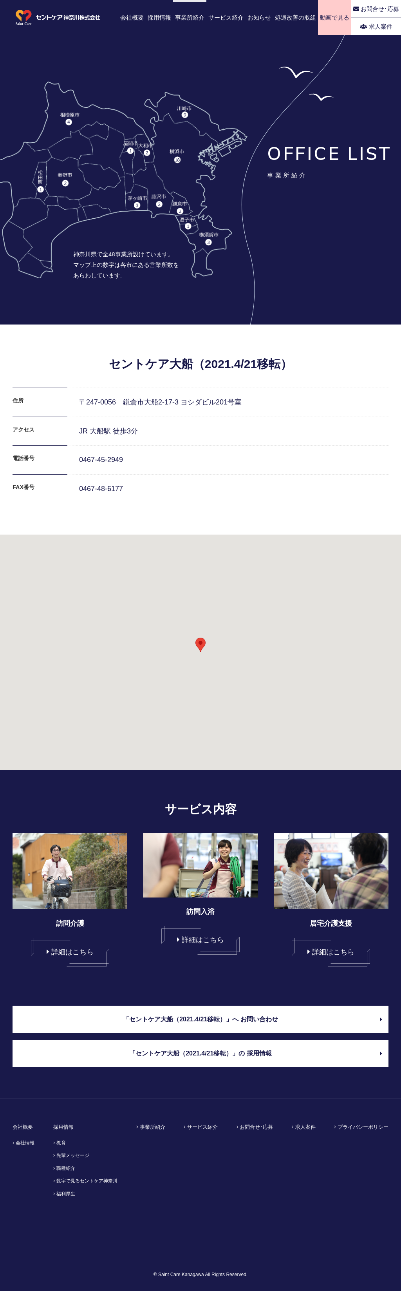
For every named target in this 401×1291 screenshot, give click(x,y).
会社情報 (23, 1143)
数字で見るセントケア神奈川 (85, 1181)
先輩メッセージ (71, 1155)
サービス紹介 (201, 1127)
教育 (59, 1143)
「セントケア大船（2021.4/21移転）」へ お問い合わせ (252, 1019)
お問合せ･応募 (376, 8)
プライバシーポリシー (361, 1127)
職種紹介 (64, 1168)
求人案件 (376, 26)
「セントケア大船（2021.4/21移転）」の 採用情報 (255, 1053)
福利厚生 (64, 1194)
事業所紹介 (150, 1127)
